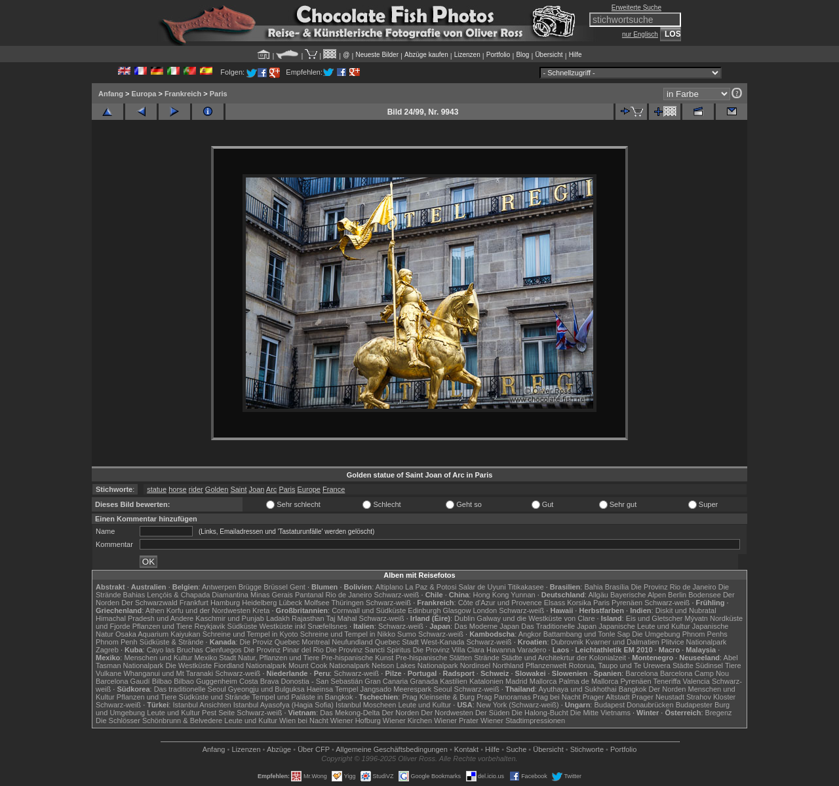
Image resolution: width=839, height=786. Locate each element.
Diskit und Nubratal (685, 610)
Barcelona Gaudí (123, 681)
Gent (297, 587)
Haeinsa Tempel (333, 689)
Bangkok (633, 689)
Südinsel (709, 665)
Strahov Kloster (710, 697)
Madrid (516, 681)
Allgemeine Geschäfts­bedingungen (392, 749)
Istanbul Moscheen (366, 705)
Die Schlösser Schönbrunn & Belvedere (159, 720)
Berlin (677, 595)
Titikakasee (525, 587)
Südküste (242, 626)
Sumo (406, 634)
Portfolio (498, 54)
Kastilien (453, 681)
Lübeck (290, 603)
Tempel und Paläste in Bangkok (302, 697)
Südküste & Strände (172, 642)
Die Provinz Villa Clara (448, 650)
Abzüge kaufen (426, 54)
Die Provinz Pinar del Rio (284, 650)
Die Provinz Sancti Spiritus (368, 650)
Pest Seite (218, 713)
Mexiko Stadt (215, 658)
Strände (486, 658)
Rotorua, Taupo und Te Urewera (619, 665)
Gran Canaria (386, 681)
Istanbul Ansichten (201, 705)
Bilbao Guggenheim (205, 681)
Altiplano (389, 587)
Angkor (529, 634)
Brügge (250, 587)
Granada (424, 681)
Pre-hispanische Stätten (433, 658)
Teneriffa (666, 681)
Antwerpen (219, 587)
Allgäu (598, 595)
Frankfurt (194, 603)
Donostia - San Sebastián (322, 681)
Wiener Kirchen (407, 720)
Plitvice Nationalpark (694, 642)
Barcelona (641, 673)
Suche (516, 749)
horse (177, 489)
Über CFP (314, 749)
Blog (522, 54)
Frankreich (183, 94)
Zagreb (107, 650)
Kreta (260, 610)
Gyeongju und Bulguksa (266, 689)
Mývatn (696, 618)
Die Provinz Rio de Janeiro (673, 587)
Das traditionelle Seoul (190, 689)
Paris (218, 94)
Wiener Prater (456, 720)
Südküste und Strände (214, 697)
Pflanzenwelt (546, 665)
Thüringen (347, 603)
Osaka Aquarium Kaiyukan (158, 634)
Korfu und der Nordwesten (208, 610)
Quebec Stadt (397, 642)
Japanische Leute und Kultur (644, 626)
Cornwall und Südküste (369, 610)
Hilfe (575, 54)
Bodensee (704, 595)
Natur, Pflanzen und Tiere (278, 658)
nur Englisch (640, 34)
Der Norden (667, 689)
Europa (143, 94)
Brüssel (275, 587)
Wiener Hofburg (355, 720)
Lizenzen (467, 54)
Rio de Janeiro (348, 595)
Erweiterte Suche (636, 7)
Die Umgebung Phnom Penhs (680, 634)
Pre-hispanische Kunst (357, 658)
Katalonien (486, 681)
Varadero (531, 650)
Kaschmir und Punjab (229, 618)
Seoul (442, 689)
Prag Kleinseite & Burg (438, 697)
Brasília (617, 587)
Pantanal (309, 595)
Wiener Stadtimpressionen (522, 720)
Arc (271, 489)
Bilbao (162, 681)
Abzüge (279, 749)
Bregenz (718, 713)
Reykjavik (209, 626)
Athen (155, 610)
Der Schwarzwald (149, 603)
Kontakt (466, 749)
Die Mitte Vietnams (600, 713)
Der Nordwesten (447, 713)
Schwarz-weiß (396, 595)
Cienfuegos (223, 650)
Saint (238, 489)
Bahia (593, 587)
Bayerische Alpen (638, 595)
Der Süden (492, 713)
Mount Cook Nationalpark (329, 665)
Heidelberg (259, 603)
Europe (309, 489)
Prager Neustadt (658, 697)
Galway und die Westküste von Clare (536, 618)
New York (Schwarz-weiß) (518, 705)
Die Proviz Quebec (270, 642)
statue (156, 489)
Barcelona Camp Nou (694, 673)
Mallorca (543, 681)
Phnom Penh (117, 642)
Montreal (316, 642)
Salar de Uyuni (481, 587)
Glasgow (457, 610)
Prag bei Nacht (557, 697)
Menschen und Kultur (158, 658)
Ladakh (278, 618)
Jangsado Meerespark (395, 689)
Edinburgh (424, 610)
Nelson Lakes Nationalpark (415, 665)
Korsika (579, 603)
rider (196, 489)
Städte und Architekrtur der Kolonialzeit (563, 658)
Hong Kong (491, 595)
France (333, 489)
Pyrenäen (627, 603)
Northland (508, 665)
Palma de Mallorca (588, 681)
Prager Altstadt (606, 697)
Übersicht (548, 54)
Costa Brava (259, 681)
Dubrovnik (567, 642)
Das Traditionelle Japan (558, 626)
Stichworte (587, 749)
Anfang (110, 94)
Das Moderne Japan (486, 626)
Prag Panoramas (504, 697)
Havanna (500, 650)
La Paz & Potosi (430, 587)
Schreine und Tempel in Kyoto (250, 634)
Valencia (696, 681)
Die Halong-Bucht (540, 713)
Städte (683, 665)
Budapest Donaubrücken (633, 705)
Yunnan (523, 595)
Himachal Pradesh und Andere (144, 618)
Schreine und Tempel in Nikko (347, 634)
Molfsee (317, 603)
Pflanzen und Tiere (162, 626)
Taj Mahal (341, 618)
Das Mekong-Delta (350, 713)
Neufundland (352, 642)
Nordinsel (475, 665)
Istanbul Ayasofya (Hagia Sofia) (283, 705)
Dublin (464, 618)
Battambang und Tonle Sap (587, 634)
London (485, 610)
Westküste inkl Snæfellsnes (303, 626)
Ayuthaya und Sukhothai (578, 689)
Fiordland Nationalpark (250, 665)
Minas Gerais (271, 595)
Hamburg (225, 603)
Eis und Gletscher (654, 618)
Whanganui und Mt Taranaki (168, 673)
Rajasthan (308, 618)
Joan (257, 489)
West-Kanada (442, 642)
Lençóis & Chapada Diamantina (197, 595)
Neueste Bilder (377, 54)
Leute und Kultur (425, 705)
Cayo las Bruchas (175, 650)
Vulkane (108, 673)
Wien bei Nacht (303, 720)
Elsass (554, 603)
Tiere (733, 665)
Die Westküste (188, 665)
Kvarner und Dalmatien (622, 642)
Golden (216, 489)
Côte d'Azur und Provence (500, 603)
